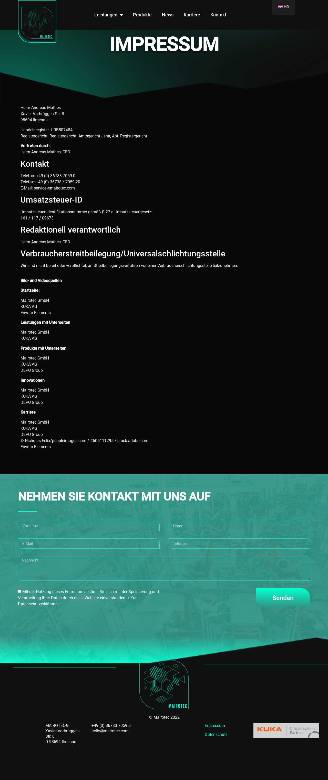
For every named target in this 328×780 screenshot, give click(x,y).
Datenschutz (216, 734)
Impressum (215, 725)
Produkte (142, 14)
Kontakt (218, 14)
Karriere (192, 14)
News (167, 14)
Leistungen (108, 15)
